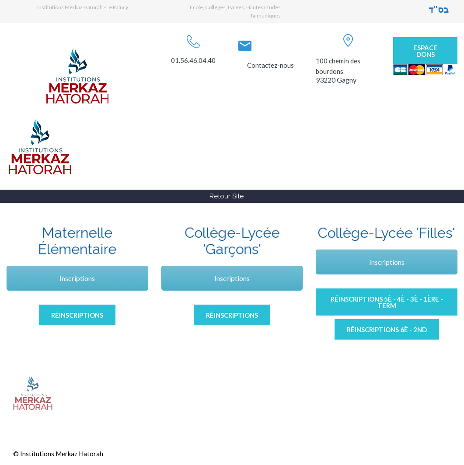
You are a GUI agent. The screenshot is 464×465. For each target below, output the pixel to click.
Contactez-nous (270, 65)
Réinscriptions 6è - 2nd (387, 329)
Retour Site (226, 196)
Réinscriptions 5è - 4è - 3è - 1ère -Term (387, 302)
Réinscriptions (77, 315)
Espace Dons (425, 51)
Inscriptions (77, 278)
